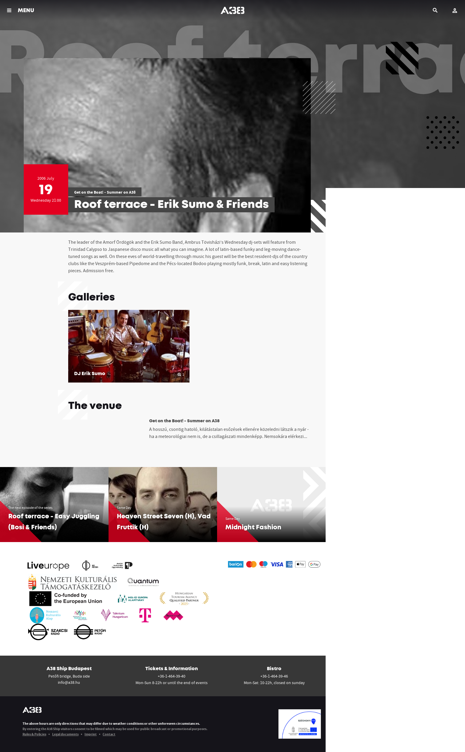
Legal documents (65, 734)
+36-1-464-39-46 (274, 676)
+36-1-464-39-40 (171, 676)
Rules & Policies (34, 734)
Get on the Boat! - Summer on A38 (105, 192)
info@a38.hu (69, 682)
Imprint (91, 734)
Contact (109, 734)
